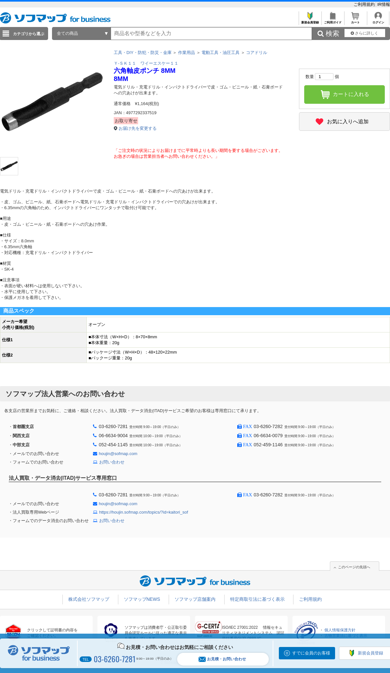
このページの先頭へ (354, 567)
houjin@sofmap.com (118, 453)
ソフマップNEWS (142, 599)
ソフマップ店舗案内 (195, 599)
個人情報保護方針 (340, 630)
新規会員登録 (309, 20)
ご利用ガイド (332, 20)
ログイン (378, 20)
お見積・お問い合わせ (222, 659)
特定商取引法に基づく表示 (257, 599)
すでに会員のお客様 (311, 653)
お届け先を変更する (138, 128)
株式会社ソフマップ (88, 599)
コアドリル (256, 52)
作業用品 (186, 52)
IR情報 (383, 4)
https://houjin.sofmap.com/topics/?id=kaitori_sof (143, 512)
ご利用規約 (365, 4)
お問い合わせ (111, 462)
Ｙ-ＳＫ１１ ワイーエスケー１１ (146, 63)
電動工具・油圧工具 (221, 52)
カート (355, 20)
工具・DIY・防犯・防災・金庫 (143, 52)
